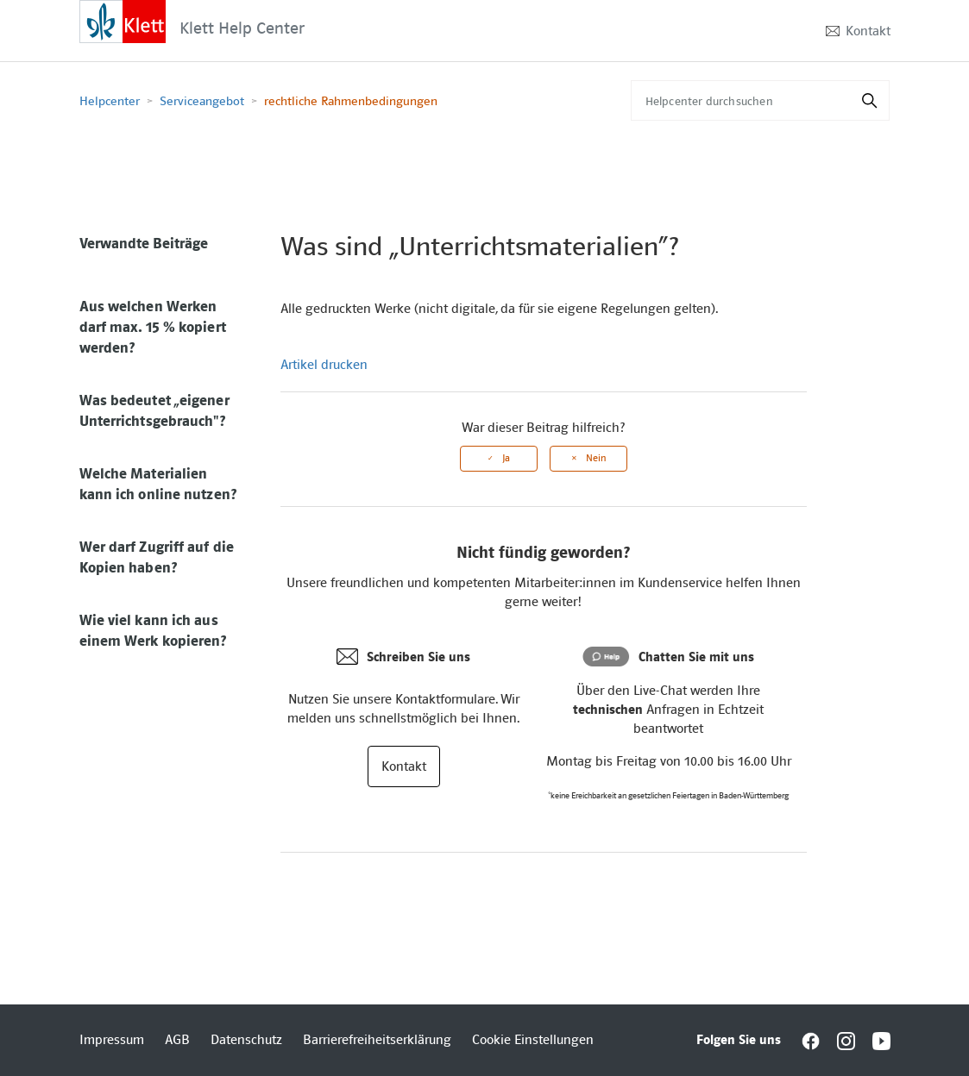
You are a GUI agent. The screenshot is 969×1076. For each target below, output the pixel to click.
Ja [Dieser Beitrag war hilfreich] (506, 458)
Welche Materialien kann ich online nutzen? (157, 484)
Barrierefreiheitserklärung (377, 1039)
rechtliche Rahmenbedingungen (350, 101)
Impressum (111, 1039)
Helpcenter (109, 101)
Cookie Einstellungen (533, 1039)
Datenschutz (246, 1039)
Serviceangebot (202, 101)
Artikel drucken (324, 364)
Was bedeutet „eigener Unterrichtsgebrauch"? (154, 410)
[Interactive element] (122, 20)
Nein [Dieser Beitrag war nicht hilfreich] (596, 458)
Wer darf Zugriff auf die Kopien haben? (156, 557)
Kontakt (868, 31)
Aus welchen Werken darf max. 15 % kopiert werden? (152, 327)
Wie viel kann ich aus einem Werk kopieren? (153, 630)
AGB (177, 1039)
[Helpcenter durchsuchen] (760, 100)
